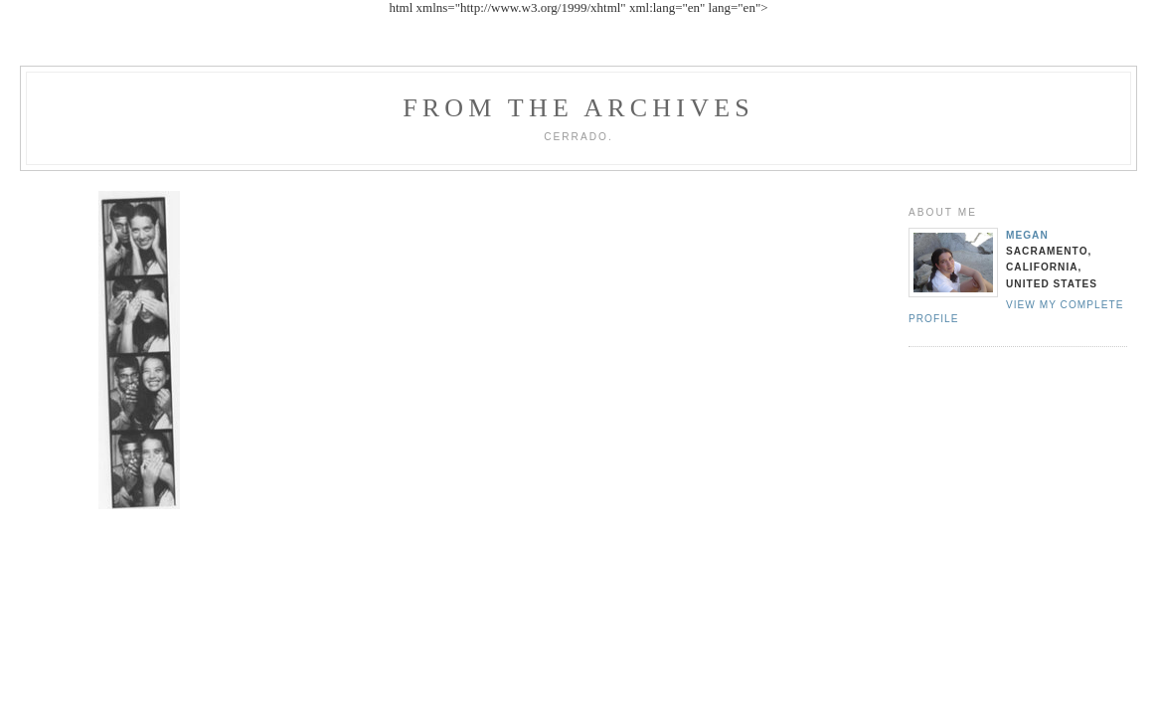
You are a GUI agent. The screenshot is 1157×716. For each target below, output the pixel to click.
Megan (1027, 235)
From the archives (578, 107)
